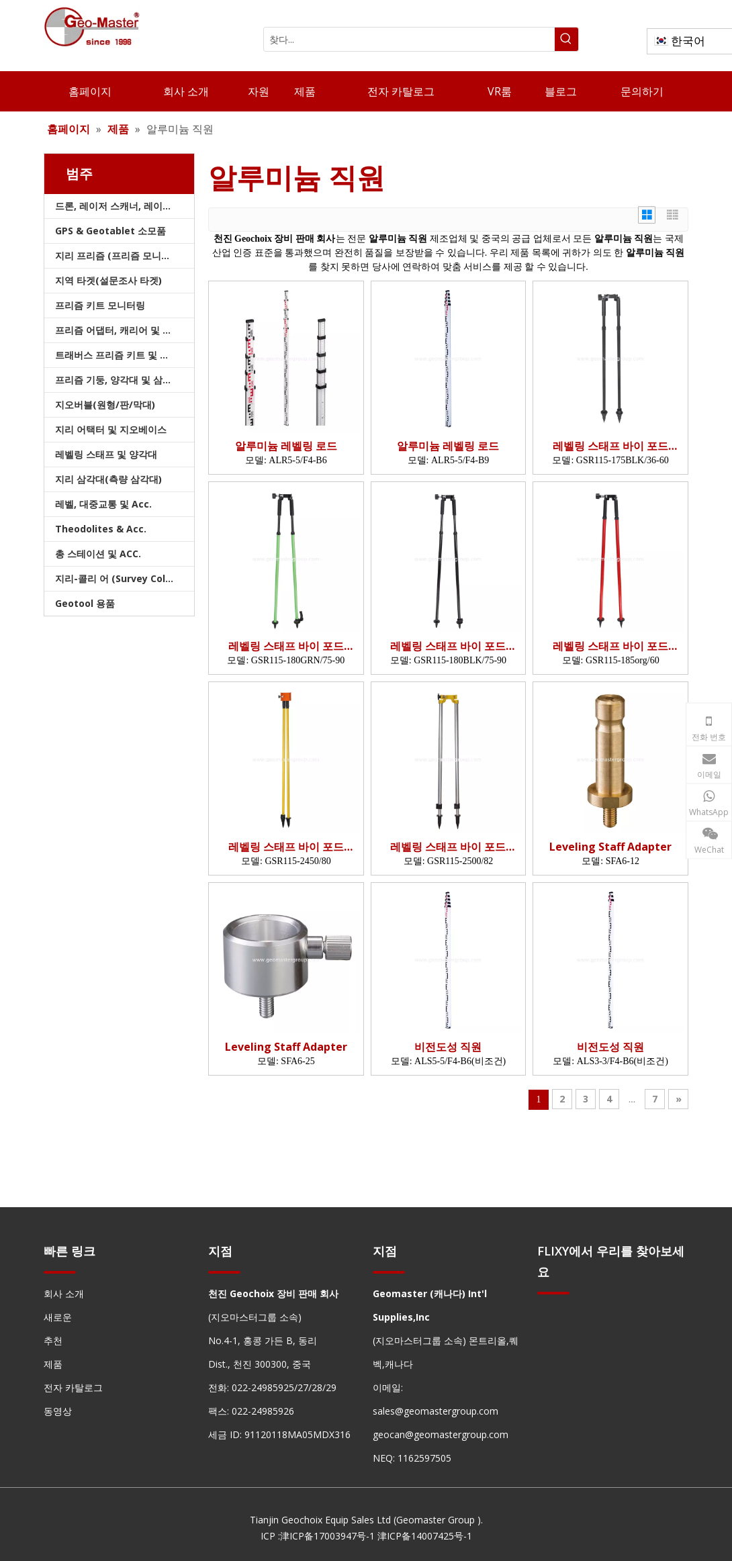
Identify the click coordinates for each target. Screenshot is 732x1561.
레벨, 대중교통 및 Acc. (103, 504)
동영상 (58, 1411)
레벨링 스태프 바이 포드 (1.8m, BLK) (448, 646)
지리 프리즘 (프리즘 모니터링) (119, 255)
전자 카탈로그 (73, 1387)
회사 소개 (64, 1293)
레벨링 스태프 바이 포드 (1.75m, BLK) (610, 446)
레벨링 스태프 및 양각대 (106, 454)
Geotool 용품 (85, 603)
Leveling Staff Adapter (610, 847)
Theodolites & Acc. (100, 528)
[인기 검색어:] (566, 39)
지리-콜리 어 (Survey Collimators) (124, 578)
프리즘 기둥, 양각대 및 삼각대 (118, 379)
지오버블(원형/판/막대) (105, 404)
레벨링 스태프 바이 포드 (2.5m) (448, 847)
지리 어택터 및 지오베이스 (111, 429)
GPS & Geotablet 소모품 (110, 230)
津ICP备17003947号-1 (327, 1535)
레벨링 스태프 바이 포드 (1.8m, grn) (286, 646)
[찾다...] (409, 39)
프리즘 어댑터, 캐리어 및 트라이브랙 (124, 330)
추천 (53, 1340)
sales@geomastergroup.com (435, 1411)
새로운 (58, 1317)
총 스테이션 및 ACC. (98, 553)
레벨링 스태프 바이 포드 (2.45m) (286, 847)
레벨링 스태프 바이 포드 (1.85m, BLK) (610, 646)
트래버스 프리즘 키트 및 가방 (117, 354)
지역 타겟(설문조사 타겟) (108, 280)
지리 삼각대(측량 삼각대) (108, 479)
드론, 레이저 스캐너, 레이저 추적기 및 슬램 (124, 205)
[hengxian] (60, 1272)
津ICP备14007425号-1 (424, 1535)
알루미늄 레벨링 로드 (286, 446)
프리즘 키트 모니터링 (100, 305)
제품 (53, 1364)
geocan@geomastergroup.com (440, 1434)
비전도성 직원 (448, 1047)
